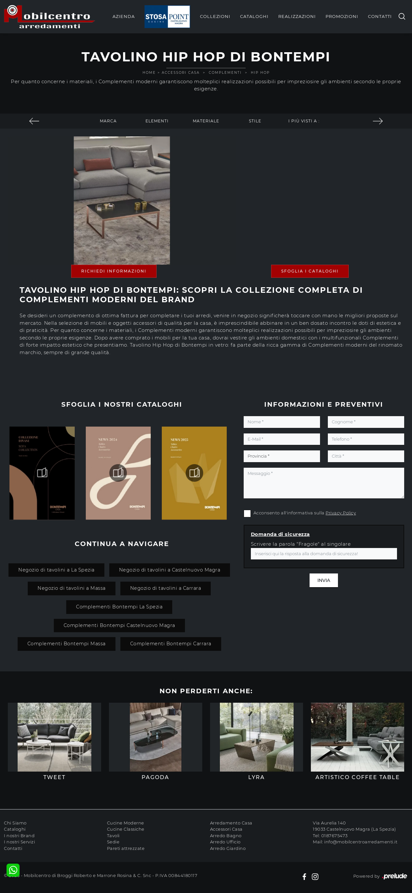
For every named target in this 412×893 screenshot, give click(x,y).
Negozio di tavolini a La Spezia (56, 570)
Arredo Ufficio (225, 841)
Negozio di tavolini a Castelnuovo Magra (170, 570)
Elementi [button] (157, 120)
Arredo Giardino (228, 848)
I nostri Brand (19, 835)
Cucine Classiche (126, 829)
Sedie (113, 841)
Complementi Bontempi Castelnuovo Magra (119, 625)
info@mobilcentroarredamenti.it (360, 841)
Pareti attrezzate (126, 848)
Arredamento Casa (231, 822)
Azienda (124, 16)
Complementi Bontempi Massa (66, 644)
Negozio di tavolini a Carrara (165, 588)
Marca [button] (108, 120)
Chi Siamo (15, 822)
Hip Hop (260, 72)
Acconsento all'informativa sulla (304, 512)
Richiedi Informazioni (113, 271)
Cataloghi (254, 16)
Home (149, 72)
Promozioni (342, 16)
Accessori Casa (181, 72)
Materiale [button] (206, 120)
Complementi (225, 72)
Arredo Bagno (226, 835)
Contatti (380, 16)
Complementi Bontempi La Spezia (119, 607)
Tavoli (113, 835)
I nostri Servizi (19, 841)
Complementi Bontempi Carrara (170, 644)
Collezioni (215, 16)
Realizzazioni (297, 16)
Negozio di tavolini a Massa (72, 588)
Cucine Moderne (125, 822)
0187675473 (334, 835)
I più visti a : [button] (304, 120)
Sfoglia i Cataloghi (310, 271)
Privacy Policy (341, 512)
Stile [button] (255, 120)
